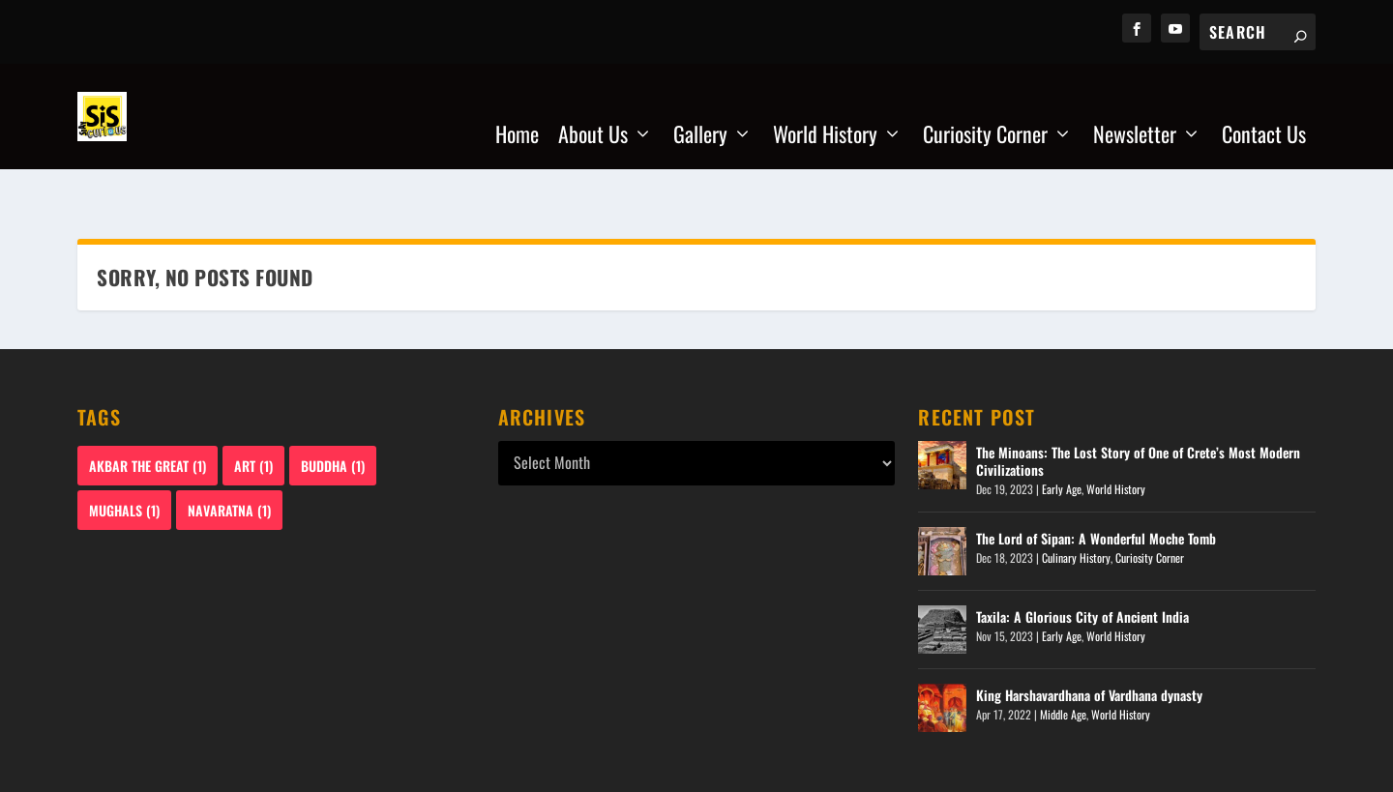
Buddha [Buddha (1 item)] (333, 406)
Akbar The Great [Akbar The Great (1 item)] (147, 406)
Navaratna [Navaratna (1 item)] (229, 450)
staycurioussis (293, 769)
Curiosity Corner (985, 109)
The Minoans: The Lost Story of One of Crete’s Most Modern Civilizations (1138, 401)
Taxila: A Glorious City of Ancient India (1082, 556)
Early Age (1062, 430)
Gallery (700, 109)
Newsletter (1134, 109)
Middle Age (1063, 654)
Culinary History (1076, 497)
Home (517, 109)
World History (825, 109)
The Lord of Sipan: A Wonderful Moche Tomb (1096, 478)
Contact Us (1264, 109)
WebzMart (162, 769)
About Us (593, 109)
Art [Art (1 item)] (253, 406)
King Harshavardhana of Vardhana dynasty (1089, 635)
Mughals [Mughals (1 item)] (124, 450)
